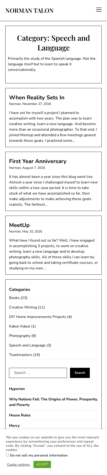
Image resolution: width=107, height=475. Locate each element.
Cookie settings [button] (18, 464)
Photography (19, 335)
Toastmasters (20, 354)
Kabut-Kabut (19, 326)
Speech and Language (27, 345)
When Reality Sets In (36, 97)
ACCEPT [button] (42, 464)
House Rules (20, 415)
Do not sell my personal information (39, 455)
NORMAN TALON (29, 10)
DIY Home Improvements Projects (37, 316)
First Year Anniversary (38, 161)
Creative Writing (23, 307)
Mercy (14, 425)
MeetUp (19, 225)
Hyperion (17, 388)
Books (14, 297)
